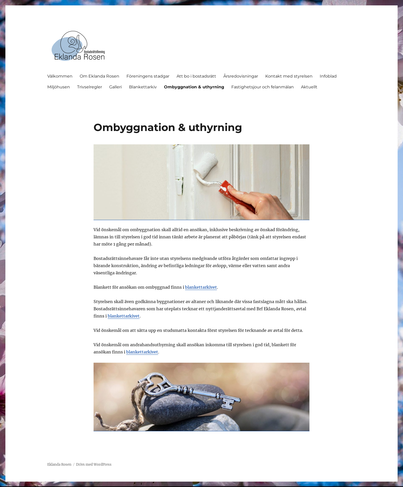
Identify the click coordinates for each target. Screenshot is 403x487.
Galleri (115, 87)
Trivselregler (89, 87)
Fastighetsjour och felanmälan (262, 87)
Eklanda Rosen (59, 464)
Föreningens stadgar (147, 76)
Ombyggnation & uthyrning (194, 87)
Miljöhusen (58, 87)
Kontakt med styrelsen (289, 76)
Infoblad (328, 76)
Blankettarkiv (143, 87)
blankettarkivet (201, 287)
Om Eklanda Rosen (99, 76)
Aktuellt (309, 87)
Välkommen (59, 76)
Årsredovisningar (240, 76)
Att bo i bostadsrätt (196, 76)
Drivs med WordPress (94, 464)
